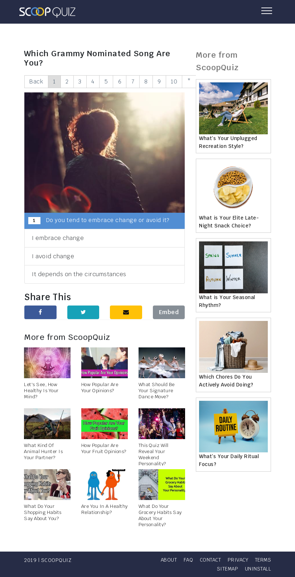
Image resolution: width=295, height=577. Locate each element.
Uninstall (257, 569)
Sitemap (226, 569)
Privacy (260, 560)
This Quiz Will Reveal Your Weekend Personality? (154, 455)
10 (181, 81)
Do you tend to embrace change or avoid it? (99, 221)
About (187, 560)
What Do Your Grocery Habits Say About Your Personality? (160, 516)
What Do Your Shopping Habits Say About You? (43, 513)
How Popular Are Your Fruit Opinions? (103, 449)
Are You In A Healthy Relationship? (104, 510)
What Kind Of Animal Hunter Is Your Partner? (43, 452)
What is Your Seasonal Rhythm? (227, 301)
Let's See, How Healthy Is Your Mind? (41, 391)
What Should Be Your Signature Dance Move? (157, 391)
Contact (231, 560)
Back (36, 81)
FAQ (208, 560)
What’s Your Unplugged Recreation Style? (228, 142)
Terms (200, 569)
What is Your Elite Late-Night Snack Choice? (229, 222)
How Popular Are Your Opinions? (100, 388)
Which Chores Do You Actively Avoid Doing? (226, 381)
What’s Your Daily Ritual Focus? (229, 460)
